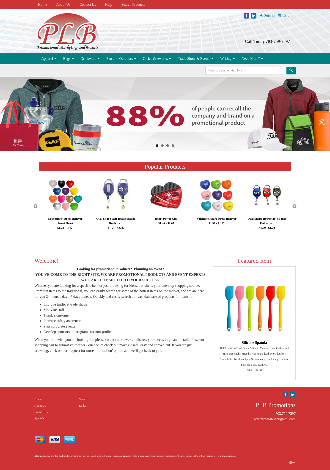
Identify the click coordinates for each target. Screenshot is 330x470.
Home (42, 4)
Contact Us (88, 4)
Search (83, 399)
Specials (39, 418)
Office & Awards (157, 58)
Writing (227, 58)
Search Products (133, 4)
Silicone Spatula (254, 342)
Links (82, 405)
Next (294, 206)
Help (108, 4)
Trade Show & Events (195, 58)
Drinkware (90, 58)
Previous (35, 206)
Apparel (48, 58)
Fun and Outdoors (121, 58)
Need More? (252, 58)
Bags (68, 58)
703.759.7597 (285, 413)
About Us (63, 4)
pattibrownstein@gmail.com (275, 419)
